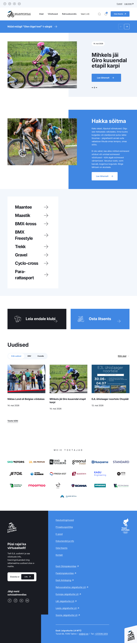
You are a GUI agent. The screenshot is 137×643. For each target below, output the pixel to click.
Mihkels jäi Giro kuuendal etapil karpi (68, 401)
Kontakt (59, 555)
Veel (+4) (85, 14)
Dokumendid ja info (65, 541)
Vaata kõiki (12, 420)
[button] (121, 26)
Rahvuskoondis (69, 14)
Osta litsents (61, 548)
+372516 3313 (101, 634)
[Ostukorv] (105, 14)
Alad (41, 14)
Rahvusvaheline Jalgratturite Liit (71, 587)
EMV (29, 356)
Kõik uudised (16, 356)
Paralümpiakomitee (65, 573)
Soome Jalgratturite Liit (66, 615)
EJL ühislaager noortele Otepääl (110, 399)
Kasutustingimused (65, 520)
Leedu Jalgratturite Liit (66, 608)
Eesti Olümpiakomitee (66, 566)
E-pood (119, 4)
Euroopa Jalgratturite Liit (67, 594)
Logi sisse (128, 4)
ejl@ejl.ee (83, 634)
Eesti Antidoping (63, 580)
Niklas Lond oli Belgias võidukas (26, 399)
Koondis (41, 356)
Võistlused (53, 14)
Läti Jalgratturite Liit (65, 601)
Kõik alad (122, 356)
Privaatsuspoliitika (64, 527)
